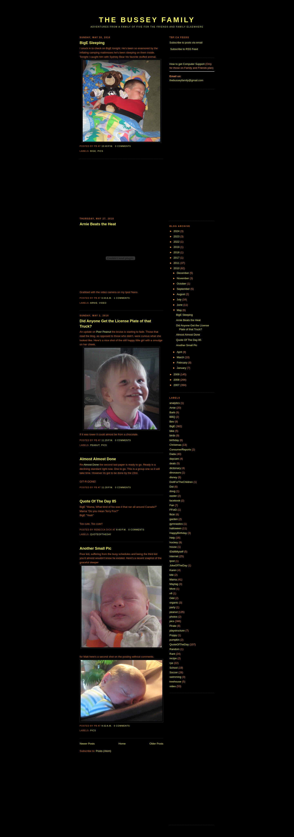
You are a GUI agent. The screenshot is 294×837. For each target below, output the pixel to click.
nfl (170, 593)
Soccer (173, 672)
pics (100, 151)
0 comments (123, 146)
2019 (177, 247)
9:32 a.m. (106, 726)
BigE (93, 151)
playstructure (177, 630)
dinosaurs (175, 472)
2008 (177, 379)
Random (174, 649)
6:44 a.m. (106, 298)
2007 (177, 385)
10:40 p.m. (107, 146)
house (173, 546)
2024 (177, 231)
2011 (177, 263)
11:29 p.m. (107, 440)
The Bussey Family (147, 20)
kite (171, 574)
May (180, 310)
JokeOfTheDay (178, 565)
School (173, 667)
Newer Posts (87, 743)
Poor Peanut (103, 331)
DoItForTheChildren (181, 482)
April (180, 351)
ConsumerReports (180, 449)
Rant (172, 653)
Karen (173, 570)
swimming (175, 676)
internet (173, 556)
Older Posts (156, 743)
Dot (171, 486)
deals (172, 463)
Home (122, 743)
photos (173, 616)
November (183, 278)
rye (171, 663)
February (182, 362)
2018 (177, 252)
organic (173, 602)
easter (173, 495)
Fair (171, 505)
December (183, 273)
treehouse (175, 681)
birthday (174, 440)
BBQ (172, 416)
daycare (174, 458)
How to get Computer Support (187, 64)
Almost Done (91, 464)
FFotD (173, 509)
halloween (175, 528)
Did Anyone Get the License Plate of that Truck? (115, 323)
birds (172, 435)
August (181, 294)
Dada (172, 454)
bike (171, 430)
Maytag (173, 584)
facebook (174, 500)
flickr (172, 514)
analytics (174, 403)
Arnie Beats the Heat (98, 224)
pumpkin (174, 639)
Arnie (93, 303)
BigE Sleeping (92, 43)
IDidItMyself (176, 551)
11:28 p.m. (107, 487)
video (103, 303)
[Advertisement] (154, 9)
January (182, 367)
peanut (95, 445)
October (182, 283)
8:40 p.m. (121, 530)
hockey (173, 542)
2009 (177, 374)
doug (172, 491)
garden (173, 519)
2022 (177, 241)
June (180, 304)
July (179, 299)
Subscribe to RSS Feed (184, 49)
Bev (171, 421)
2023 (177, 236)
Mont (172, 588)
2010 (177, 268)
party (172, 607)
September (183, 288)
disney (173, 477)
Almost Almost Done (98, 459)
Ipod (172, 560)
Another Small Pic (95, 548)
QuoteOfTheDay (100, 534)
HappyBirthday (178, 533)
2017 (177, 257)
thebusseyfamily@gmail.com (186, 80)
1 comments (122, 298)
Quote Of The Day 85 (98, 501)
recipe (173, 658)
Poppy (173, 635)
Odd (172, 598)
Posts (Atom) (103, 751)
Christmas (175, 444)
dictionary (175, 468)
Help (172, 537)
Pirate (172, 625)
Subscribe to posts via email (186, 42)
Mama (173, 579)
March (181, 357)
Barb (172, 412)
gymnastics (176, 523)
